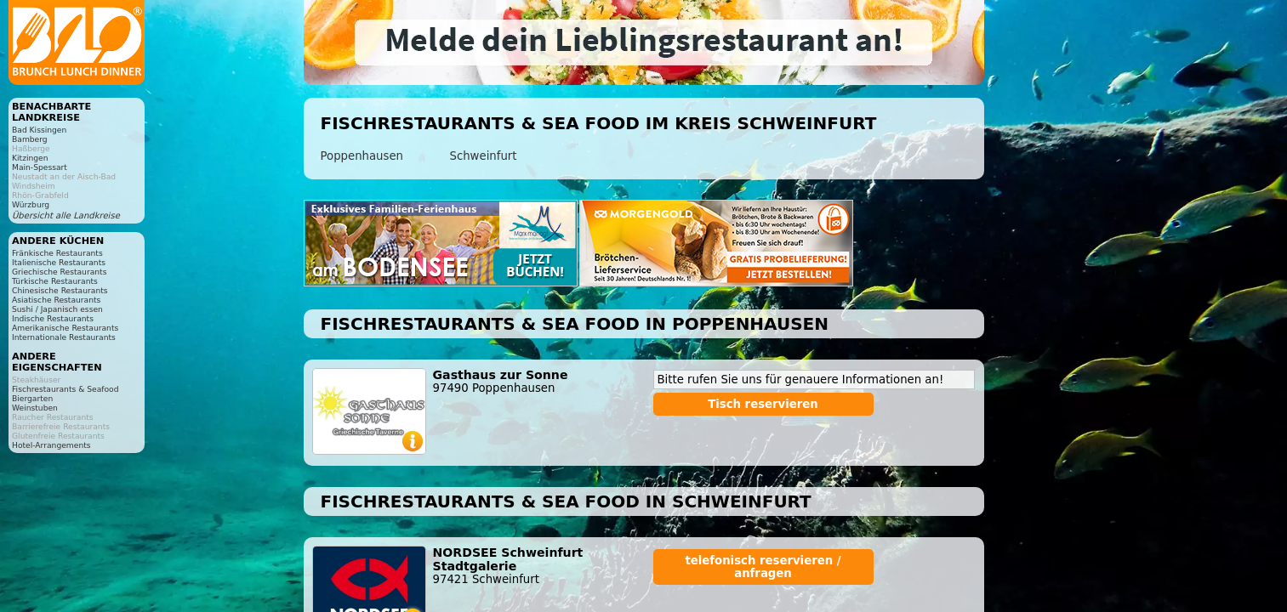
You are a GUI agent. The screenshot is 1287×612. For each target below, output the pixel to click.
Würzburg (30, 204)
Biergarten (32, 398)
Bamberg (30, 139)
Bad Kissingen (39, 129)
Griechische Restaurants (59, 271)
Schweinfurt (483, 156)
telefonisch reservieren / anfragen (762, 567)
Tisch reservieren (763, 404)
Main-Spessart (39, 167)
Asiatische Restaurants (56, 299)
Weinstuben (35, 407)
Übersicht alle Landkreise (66, 215)
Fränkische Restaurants (57, 253)
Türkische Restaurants (55, 281)
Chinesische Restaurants (60, 290)
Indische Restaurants (53, 318)
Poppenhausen (362, 156)
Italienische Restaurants (58, 262)
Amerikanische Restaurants (65, 327)
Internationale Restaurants (64, 337)
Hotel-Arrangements (51, 445)
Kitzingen (30, 157)
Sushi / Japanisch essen (57, 309)
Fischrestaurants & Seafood (65, 389)
